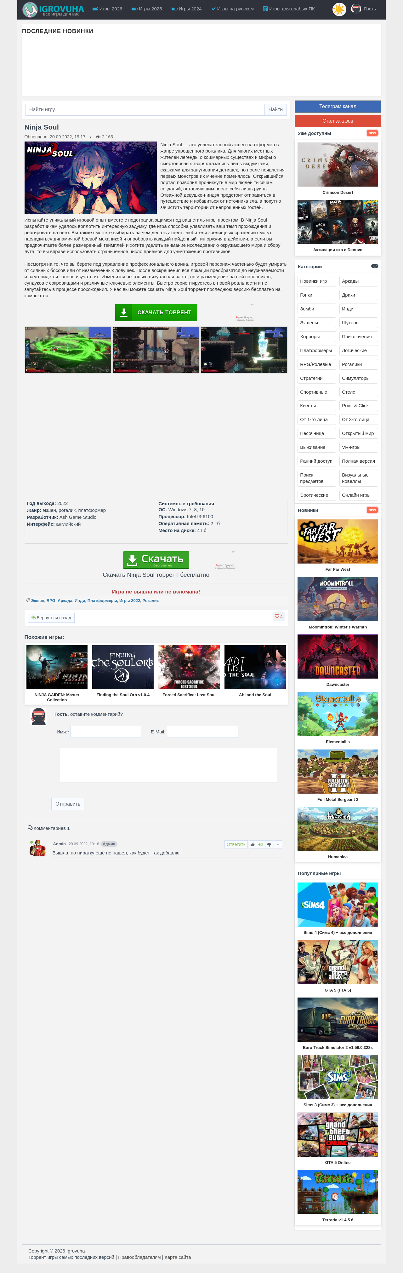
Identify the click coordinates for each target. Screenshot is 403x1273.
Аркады (350, 281)
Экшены (309, 322)
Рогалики (352, 364)
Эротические (314, 495)
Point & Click (355, 405)
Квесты (308, 405)
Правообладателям (139, 1257)
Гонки (306, 295)
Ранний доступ (316, 461)
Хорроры (310, 336)
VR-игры (351, 447)
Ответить (236, 844)
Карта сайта (178, 1257)
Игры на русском (232, 8)
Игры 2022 (129, 600)
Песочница (312, 433)
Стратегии (311, 378)
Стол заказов (337, 121)
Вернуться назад (51, 617)
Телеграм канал (337, 106)
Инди (80, 600)
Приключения (357, 336)
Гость (363, 9)
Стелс (348, 392)
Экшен (37, 600)
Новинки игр (313, 281)
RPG (51, 600)
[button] (279, 616)
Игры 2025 (147, 8)
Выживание (312, 447)
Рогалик (150, 600)
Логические (354, 350)
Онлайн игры (356, 495)
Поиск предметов (311, 478)
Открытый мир (358, 433)
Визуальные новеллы (355, 478)
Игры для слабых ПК (289, 8)
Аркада (65, 600)
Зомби (307, 308)
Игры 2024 (187, 8)
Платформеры (102, 600)
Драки (348, 295)
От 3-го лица (356, 419)
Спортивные (313, 392)
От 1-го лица (314, 419)
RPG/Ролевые (315, 364)
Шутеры (350, 322)
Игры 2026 (107, 8)
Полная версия (358, 461)
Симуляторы (356, 378)
